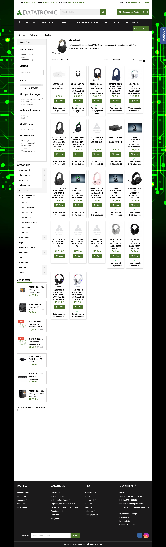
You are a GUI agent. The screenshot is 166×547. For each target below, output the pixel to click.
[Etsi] (83, 12)
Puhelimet (23, 267)
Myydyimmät (49, 22)
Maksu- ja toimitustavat (60, 500)
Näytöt (22, 242)
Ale (105, 22)
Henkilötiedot (90, 492)
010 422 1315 (29, 2)
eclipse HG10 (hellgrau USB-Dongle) (97, 140)
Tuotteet (31, 22)
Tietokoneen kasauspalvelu (36, 321)
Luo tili (146, 2)
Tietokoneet (24, 237)
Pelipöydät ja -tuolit (29, 222)
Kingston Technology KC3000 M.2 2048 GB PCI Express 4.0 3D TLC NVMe (36, 374)
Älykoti (22, 272)
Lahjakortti (141, 29)
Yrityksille (132, 22)
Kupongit (89, 507)
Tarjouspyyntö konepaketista (63, 504)
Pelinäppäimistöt (29, 207)
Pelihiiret (25, 202)
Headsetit (26, 190)
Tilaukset (89, 496)
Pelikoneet (24, 252)
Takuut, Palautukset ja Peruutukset (65, 507)
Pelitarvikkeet (27, 227)
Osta (59, 101)
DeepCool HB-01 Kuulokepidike (59, 86)
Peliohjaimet (27, 217)
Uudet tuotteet (22, 496)
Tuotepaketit (24, 262)
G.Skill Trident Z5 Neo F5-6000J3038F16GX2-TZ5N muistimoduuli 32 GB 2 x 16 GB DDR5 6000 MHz (36, 356)
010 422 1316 (48, 2)
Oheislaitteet (24, 175)
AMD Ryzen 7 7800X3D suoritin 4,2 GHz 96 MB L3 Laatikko (36, 287)
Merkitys (124, 60)
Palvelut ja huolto (88, 22)
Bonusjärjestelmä (92, 515)
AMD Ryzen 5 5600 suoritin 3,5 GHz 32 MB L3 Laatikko (36, 391)
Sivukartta (55, 515)
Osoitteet (89, 504)
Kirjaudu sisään (134, 2)
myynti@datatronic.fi (76, 2)
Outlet (117, 22)
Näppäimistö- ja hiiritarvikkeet (28, 196)
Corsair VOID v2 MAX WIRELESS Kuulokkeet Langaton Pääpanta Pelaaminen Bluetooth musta (134, 197)
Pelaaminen (24, 185)
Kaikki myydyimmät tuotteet (31, 409)
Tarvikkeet (23, 180)
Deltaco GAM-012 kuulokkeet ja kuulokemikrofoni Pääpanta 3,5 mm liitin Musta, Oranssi (99, 93)
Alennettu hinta (23, 492)
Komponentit (24, 170)
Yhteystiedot (56, 518)
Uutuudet (66, 22)
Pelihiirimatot (27, 212)
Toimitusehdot (57, 492)
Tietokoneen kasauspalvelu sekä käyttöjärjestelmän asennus (36, 339)
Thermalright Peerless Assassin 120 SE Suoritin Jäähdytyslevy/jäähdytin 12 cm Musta (36, 304)
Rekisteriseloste (57, 496)
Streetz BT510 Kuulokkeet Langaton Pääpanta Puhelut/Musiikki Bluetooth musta (60, 195)
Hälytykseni (90, 511)
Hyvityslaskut (90, 500)
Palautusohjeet (57, 511)
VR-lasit (25, 232)
